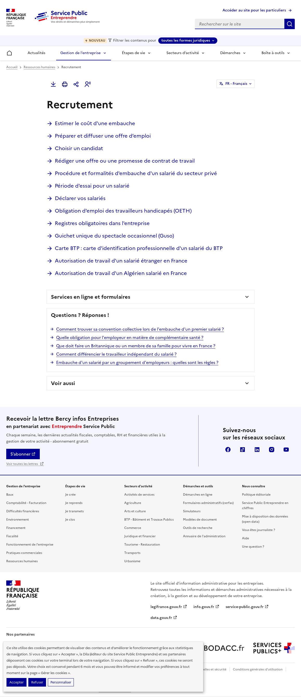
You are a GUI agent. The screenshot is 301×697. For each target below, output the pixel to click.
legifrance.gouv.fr (168, 607)
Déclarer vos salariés (80, 198)
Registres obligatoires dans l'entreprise (102, 223)
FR (236, 84)
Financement (15, 528)
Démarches (230, 53)
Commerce (132, 528)
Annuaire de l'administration (204, 536)
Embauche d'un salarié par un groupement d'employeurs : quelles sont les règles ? (137, 362)
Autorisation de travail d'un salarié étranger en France (121, 261)
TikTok (242, 449)
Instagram (271, 449)
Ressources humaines (39, 67)
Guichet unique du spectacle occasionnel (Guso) (114, 236)
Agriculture (132, 503)
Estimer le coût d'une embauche (95, 123)
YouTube (286, 449)
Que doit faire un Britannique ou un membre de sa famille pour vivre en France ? (135, 346)
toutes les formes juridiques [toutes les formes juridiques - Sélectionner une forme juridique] (185, 40)
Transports (132, 553)
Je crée (70, 494)
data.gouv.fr (163, 618)
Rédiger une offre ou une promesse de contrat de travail (125, 161)
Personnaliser (60, 682)
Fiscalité (12, 536)
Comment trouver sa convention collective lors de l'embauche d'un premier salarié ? (140, 329)
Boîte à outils (272, 53)
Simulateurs (191, 511)
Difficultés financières (22, 511)
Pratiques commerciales (24, 553)
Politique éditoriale (256, 494)
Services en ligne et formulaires (90, 297)
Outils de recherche (197, 528)
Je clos (70, 519)
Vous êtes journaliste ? (258, 530)
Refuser (37, 682)
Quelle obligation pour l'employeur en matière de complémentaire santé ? (129, 337)
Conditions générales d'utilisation (258, 669)
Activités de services (139, 494)
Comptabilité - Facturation (26, 503)
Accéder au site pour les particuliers (254, 10)
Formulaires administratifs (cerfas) (208, 503)
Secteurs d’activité (182, 53)
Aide (245, 538)
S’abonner (23, 454)
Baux (9, 494)
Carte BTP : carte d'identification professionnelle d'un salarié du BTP (139, 248)
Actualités (36, 53)
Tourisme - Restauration (142, 544)
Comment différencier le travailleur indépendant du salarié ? (116, 354)
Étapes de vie (133, 53)
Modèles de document (200, 519)
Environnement (17, 519)
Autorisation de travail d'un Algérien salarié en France (121, 273)
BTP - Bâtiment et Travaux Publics (149, 519)
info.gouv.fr (206, 607)
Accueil (11, 67)
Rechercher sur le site (289, 24)
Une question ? (253, 546)
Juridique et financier (140, 536)
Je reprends (73, 503)
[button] (87, 84)
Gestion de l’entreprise (80, 53)
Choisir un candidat (79, 148)
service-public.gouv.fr (247, 607)
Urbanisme (132, 561)
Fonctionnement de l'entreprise (29, 544)
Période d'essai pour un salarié (92, 186)
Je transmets (74, 511)
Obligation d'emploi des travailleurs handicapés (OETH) (123, 211)
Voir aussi (63, 383)
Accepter (16, 682)
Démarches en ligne (197, 494)
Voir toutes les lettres (25, 464)
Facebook (228, 449)
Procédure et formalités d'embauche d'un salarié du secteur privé (136, 173)
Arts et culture (135, 511)
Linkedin (257, 449)
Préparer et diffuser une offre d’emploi (103, 136)
